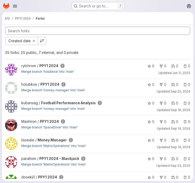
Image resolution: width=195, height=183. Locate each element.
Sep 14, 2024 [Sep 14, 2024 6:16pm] (180, 147)
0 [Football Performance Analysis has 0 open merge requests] (174, 103)
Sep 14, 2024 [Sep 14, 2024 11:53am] (180, 128)
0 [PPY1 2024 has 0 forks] (162, 66)
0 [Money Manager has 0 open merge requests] (174, 140)
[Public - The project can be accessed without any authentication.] (62, 66)
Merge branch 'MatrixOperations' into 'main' (53, 146)
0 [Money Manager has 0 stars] (150, 140)
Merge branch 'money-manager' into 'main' (53, 90)
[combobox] (21, 41)
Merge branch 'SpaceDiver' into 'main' (49, 127)
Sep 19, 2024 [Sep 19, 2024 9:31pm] (180, 110)
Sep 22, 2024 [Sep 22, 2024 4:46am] (180, 91)
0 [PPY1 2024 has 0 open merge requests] (174, 66)
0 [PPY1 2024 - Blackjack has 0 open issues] (186, 159)
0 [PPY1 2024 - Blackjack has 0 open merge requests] (174, 159)
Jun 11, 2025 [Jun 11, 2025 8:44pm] (181, 73)
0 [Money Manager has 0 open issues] (186, 140)
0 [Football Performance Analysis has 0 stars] (150, 103)
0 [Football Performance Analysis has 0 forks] (162, 103)
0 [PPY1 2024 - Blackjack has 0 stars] (150, 159)
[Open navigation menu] (15, 6)
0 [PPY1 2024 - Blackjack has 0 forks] (162, 159)
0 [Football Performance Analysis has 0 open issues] (186, 103)
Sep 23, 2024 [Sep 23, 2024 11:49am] (180, 165)
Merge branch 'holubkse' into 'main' (47, 71)
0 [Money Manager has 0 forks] (162, 140)
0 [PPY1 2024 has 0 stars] (150, 66)
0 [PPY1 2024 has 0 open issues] (186, 66)
